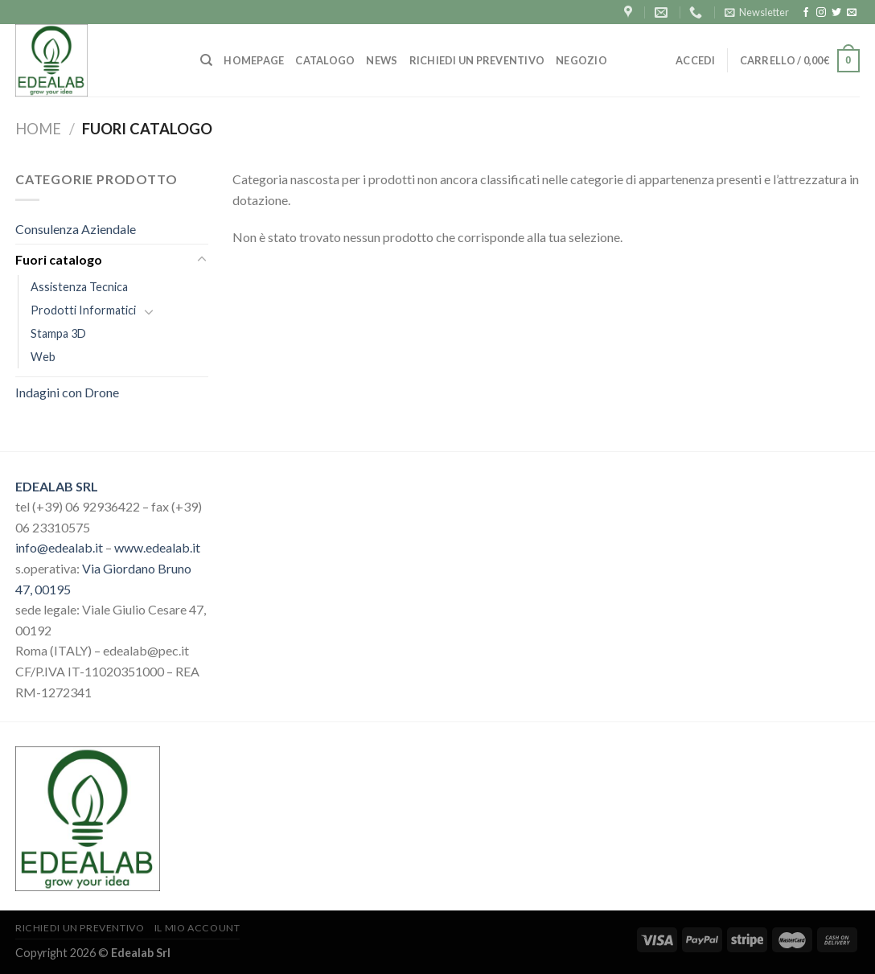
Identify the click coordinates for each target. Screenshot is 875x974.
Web (43, 357)
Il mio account (197, 928)
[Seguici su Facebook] (806, 12)
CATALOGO (325, 60)
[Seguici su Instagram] (821, 12)
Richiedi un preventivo (79, 928)
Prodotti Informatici (83, 310)
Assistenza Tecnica (79, 287)
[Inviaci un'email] (852, 12)
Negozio (581, 60)
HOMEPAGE (254, 60)
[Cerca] (206, 60)
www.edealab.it (157, 547)
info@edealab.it (59, 547)
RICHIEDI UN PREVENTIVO (477, 60)
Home (38, 129)
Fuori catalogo (58, 259)
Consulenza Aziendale (75, 228)
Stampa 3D (58, 333)
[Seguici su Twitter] (836, 12)
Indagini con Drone (67, 392)
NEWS (381, 60)
